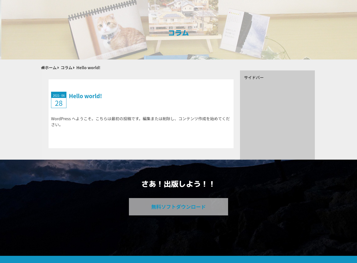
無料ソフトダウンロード (178, 206)
